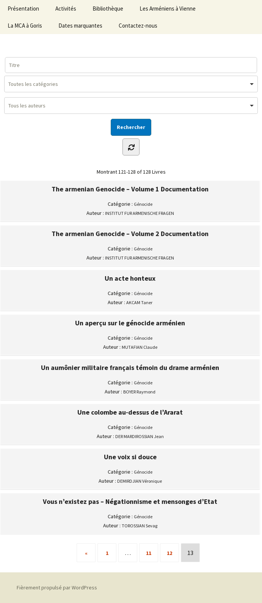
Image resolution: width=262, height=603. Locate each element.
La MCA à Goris (25, 25)
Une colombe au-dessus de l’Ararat (130, 412)
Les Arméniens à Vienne (168, 8)
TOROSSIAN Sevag (139, 525)
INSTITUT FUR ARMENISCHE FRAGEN (139, 213)
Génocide (143, 204)
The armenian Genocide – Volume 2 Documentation (130, 234)
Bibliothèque (108, 8)
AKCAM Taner (139, 302)
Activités (65, 8)
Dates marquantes (80, 25)
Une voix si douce (130, 457)
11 (148, 553)
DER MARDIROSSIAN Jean (139, 436)
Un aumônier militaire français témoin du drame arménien (130, 368)
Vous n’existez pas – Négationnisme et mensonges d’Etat (130, 501)
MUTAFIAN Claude (139, 347)
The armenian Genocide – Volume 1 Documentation (130, 189)
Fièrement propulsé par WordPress (57, 587)
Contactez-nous (138, 25)
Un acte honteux (130, 278)
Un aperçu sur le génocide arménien (130, 323)
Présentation (23, 8)
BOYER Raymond (139, 392)
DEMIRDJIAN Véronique (139, 481)
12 (169, 553)
